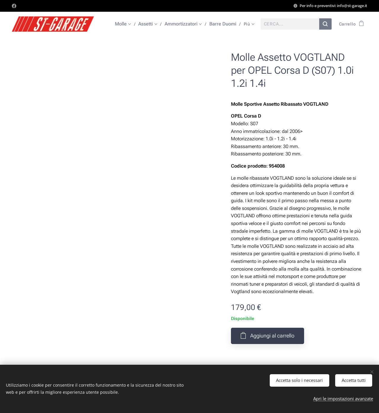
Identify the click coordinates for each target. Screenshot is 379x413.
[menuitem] (126, 24)
